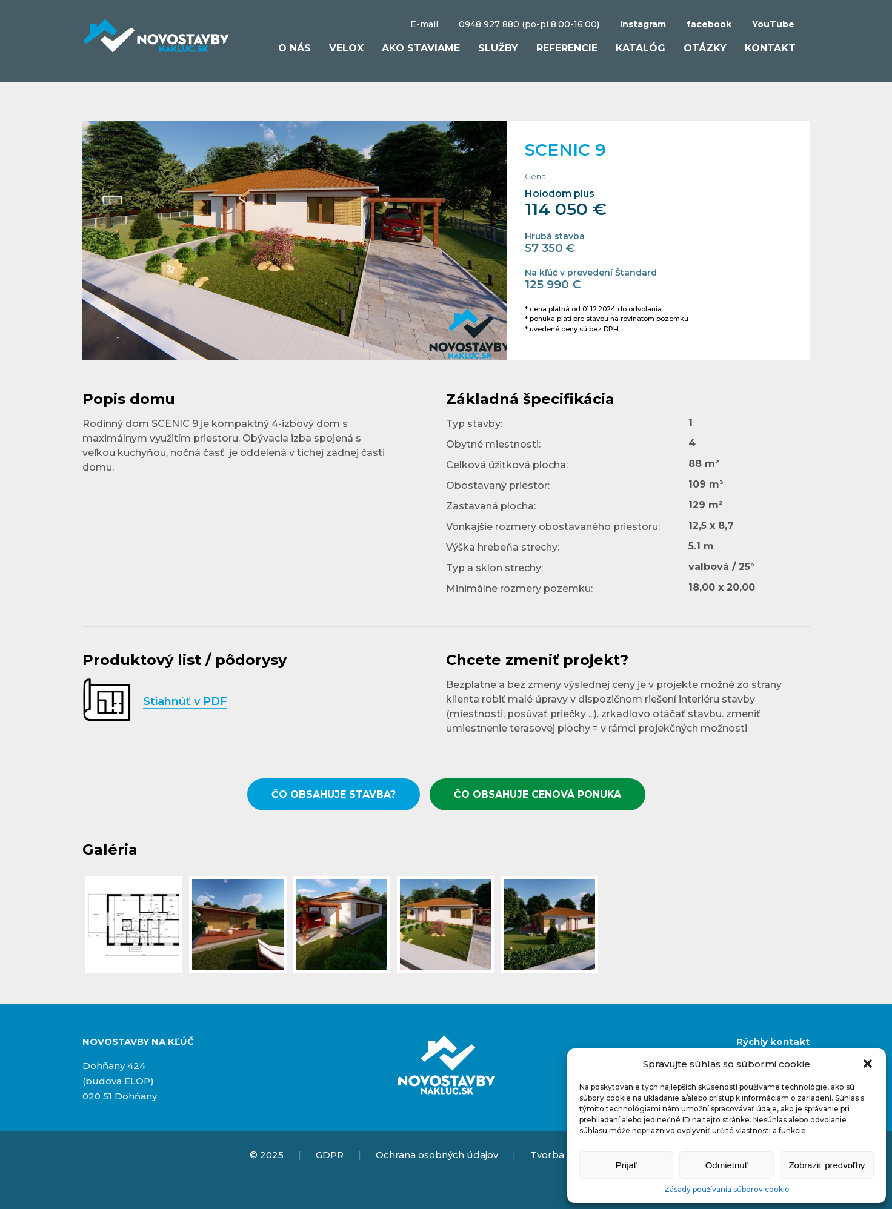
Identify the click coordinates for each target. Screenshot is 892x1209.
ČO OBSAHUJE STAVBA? (333, 794)
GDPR (330, 1155)
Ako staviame (421, 48)
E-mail (424, 24)
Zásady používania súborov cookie (727, 1189)
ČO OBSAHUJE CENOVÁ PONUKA (537, 794)
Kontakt (770, 48)
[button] (868, 1064)
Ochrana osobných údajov (437, 1155)
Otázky (705, 48)
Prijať (626, 1165)
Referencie (566, 48)
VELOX (346, 48)
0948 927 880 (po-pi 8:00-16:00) (529, 24)
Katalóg (640, 48)
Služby (498, 48)
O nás (294, 48)
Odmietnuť (726, 1165)
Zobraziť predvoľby (826, 1165)
